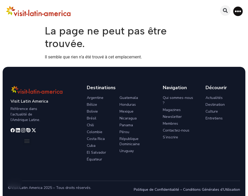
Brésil (91, 118)
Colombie (94, 131)
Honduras (128, 104)
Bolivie (92, 111)
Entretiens (214, 118)
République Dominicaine (130, 141)
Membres (170, 123)
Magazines (172, 109)
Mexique (126, 111)
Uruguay (127, 150)
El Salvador (96, 152)
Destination (215, 104)
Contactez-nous (176, 130)
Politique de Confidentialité (156, 189)
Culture (212, 111)
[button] (238, 11)
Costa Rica (96, 138)
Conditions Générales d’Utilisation (211, 189)
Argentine (95, 97)
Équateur (94, 159)
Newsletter (172, 116)
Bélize (92, 104)
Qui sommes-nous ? (178, 100)
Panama (126, 125)
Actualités (214, 97)
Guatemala (129, 97)
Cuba (91, 145)
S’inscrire (170, 137)
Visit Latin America (29, 101)
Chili (90, 125)
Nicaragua (128, 118)
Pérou (124, 131)
